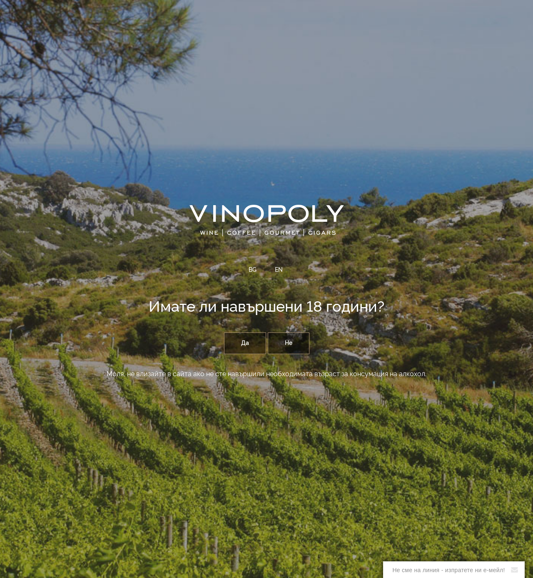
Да (245, 343)
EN (279, 270)
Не (288, 343)
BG (253, 270)
